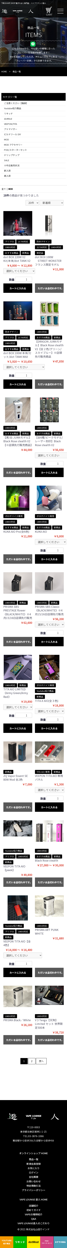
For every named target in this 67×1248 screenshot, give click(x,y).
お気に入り (33, 1168)
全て (4, 188)
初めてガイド (33, 1210)
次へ (41, 1061)
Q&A (33, 1218)
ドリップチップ (11, 155)
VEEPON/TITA (10, 123)
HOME (4, 71)
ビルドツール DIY (12, 134)
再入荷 (7, 175)
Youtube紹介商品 (12, 108)
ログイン (33, 1172)
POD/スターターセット (15, 149)
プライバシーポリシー (33, 1190)
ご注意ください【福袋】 (16, 103)
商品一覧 (33, 1159)
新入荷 (7, 170)
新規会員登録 (33, 1163)
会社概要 (33, 1176)
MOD (6, 139)
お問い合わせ (33, 1181)
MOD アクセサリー (13, 144)
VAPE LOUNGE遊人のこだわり (33, 1223)
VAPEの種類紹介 (33, 1214)
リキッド (8, 113)
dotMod (8, 118)
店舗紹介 (33, 1205)
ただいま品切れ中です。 (51, 288)
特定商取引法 (33, 1185)
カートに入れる (17, 288)
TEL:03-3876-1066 (33, 1136)
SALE (6, 160)
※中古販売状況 (11, 165)
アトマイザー (10, 129)
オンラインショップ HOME (33, 1153)
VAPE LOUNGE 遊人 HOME (33, 1199)
